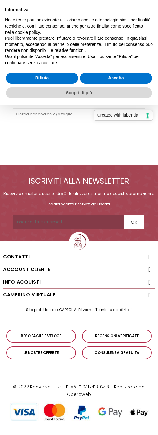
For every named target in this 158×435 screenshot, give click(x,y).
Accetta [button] (116, 77)
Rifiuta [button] (42, 77)
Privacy (84, 309)
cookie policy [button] (27, 32)
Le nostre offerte (41, 352)
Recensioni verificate (117, 336)
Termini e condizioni (113, 309)
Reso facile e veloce (41, 336)
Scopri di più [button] (79, 92)
